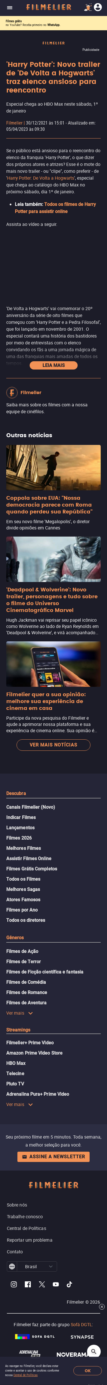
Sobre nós (17, 1205)
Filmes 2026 (19, 838)
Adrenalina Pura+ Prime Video (37, 1094)
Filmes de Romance (26, 992)
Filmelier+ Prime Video (30, 1042)
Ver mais (19, 1013)
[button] (51, 1266)
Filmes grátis (14, 21)
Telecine (15, 1073)
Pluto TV (15, 1084)
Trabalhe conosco (25, 1216)
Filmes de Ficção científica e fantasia (44, 972)
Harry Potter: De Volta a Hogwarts (40, 178)
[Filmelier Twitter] (42, 1285)
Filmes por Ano (22, 910)
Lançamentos (20, 827)
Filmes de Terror (23, 961)
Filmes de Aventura (26, 1002)
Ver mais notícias (53, 745)
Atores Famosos (23, 899)
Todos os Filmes (23, 879)
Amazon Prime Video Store (34, 1053)
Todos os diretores (25, 920)
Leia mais (54, 365)
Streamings (18, 1030)
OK (88, 1371)
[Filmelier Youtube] (56, 1285)
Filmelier (14, 123)
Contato (15, 1251)
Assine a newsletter (53, 1156)
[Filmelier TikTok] (70, 1285)
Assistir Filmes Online (28, 858)
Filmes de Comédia (26, 982)
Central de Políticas (25, 1375)
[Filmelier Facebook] (28, 1285)
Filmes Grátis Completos (31, 869)
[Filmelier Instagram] (14, 1285)
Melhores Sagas (23, 889)
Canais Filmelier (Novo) (30, 807)
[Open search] (94, 1351)
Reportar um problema (30, 1240)
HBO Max (16, 1063)
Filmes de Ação (22, 951)
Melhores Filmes (23, 848)
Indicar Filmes (21, 817)
